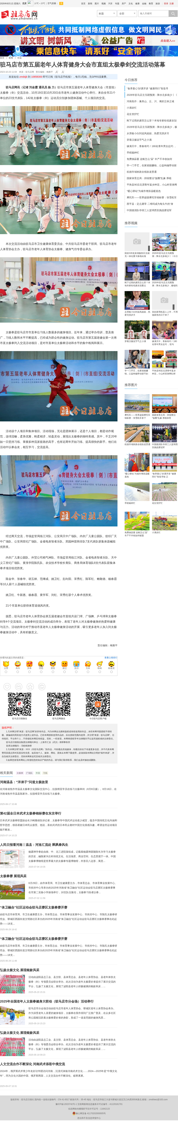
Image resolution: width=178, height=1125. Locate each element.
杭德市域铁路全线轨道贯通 (142, 171)
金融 (144, 3)
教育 (151, 3)
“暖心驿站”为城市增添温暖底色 (144, 191)
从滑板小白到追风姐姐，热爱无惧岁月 (148, 133)
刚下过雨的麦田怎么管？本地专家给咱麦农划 (152, 120)
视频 (103, 3)
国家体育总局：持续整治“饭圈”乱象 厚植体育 (164, 416)
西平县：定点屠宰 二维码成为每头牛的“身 (150, 203)
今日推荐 (131, 80)
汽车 (110, 3)
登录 (166, 3)
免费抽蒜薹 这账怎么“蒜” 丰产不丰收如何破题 (136, 534)
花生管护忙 (133, 114)
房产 (124, 3)
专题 (117, 3)
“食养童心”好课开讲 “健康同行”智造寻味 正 (164, 475)
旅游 (158, 3)
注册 (171, 3)
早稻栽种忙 (133, 152)
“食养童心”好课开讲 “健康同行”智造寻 (147, 88)
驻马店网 (29, 72)
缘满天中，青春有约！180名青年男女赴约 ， (151, 146)
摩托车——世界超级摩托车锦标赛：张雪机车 (152, 197)
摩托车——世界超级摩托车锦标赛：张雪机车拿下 (137, 416)
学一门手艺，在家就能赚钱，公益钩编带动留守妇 (136, 372)
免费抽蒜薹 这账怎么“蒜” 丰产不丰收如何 (149, 159)
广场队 (29, 773)
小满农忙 (132, 107)
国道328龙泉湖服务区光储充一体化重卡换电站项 (137, 254)
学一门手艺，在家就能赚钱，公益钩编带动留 (152, 165)
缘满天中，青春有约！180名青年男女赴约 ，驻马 (164, 343)
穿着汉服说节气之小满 (139, 139)
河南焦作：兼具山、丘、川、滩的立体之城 (150, 101)
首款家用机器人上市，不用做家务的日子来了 (165, 313)
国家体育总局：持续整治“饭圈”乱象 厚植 (149, 178)
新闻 (90, 3)
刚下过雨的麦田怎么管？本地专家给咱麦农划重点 (137, 284)
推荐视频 (131, 223)
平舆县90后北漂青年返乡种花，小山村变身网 (152, 184)
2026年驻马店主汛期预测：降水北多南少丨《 (152, 94)
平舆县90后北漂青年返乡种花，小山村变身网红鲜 (164, 372)
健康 (137, 3)
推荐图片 (131, 385)
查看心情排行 (110, 657)
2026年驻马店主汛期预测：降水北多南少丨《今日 (165, 254)
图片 (97, 3)
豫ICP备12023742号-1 (66, 1104)
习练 (45, 773)
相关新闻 (6, 773)
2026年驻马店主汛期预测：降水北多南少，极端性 (165, 284)
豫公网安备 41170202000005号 (89, 1113)
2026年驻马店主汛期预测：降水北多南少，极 (152, 127)
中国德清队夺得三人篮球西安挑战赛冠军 (149, 210)
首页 (83, 3)
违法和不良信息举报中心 (89, 1118)
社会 (19, 58)
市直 (38, 773)
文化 (131, 3)
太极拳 (20, 773)
